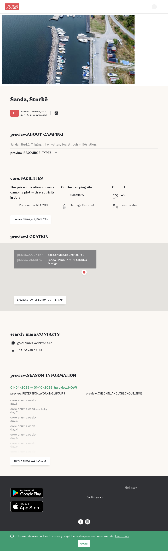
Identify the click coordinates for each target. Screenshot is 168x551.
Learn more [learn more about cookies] (122, 536)
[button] (84, 273)
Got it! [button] (84, 543)
